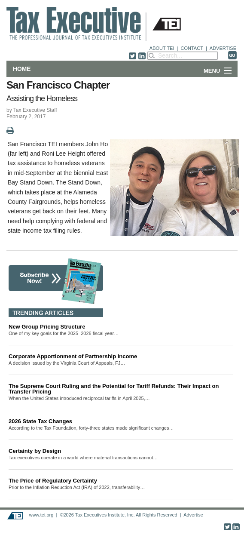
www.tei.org (41, 514)
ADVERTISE (223, 48)
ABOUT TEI (161, 48)
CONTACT (192, 48)
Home (21, 68)
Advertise (193, 514)
